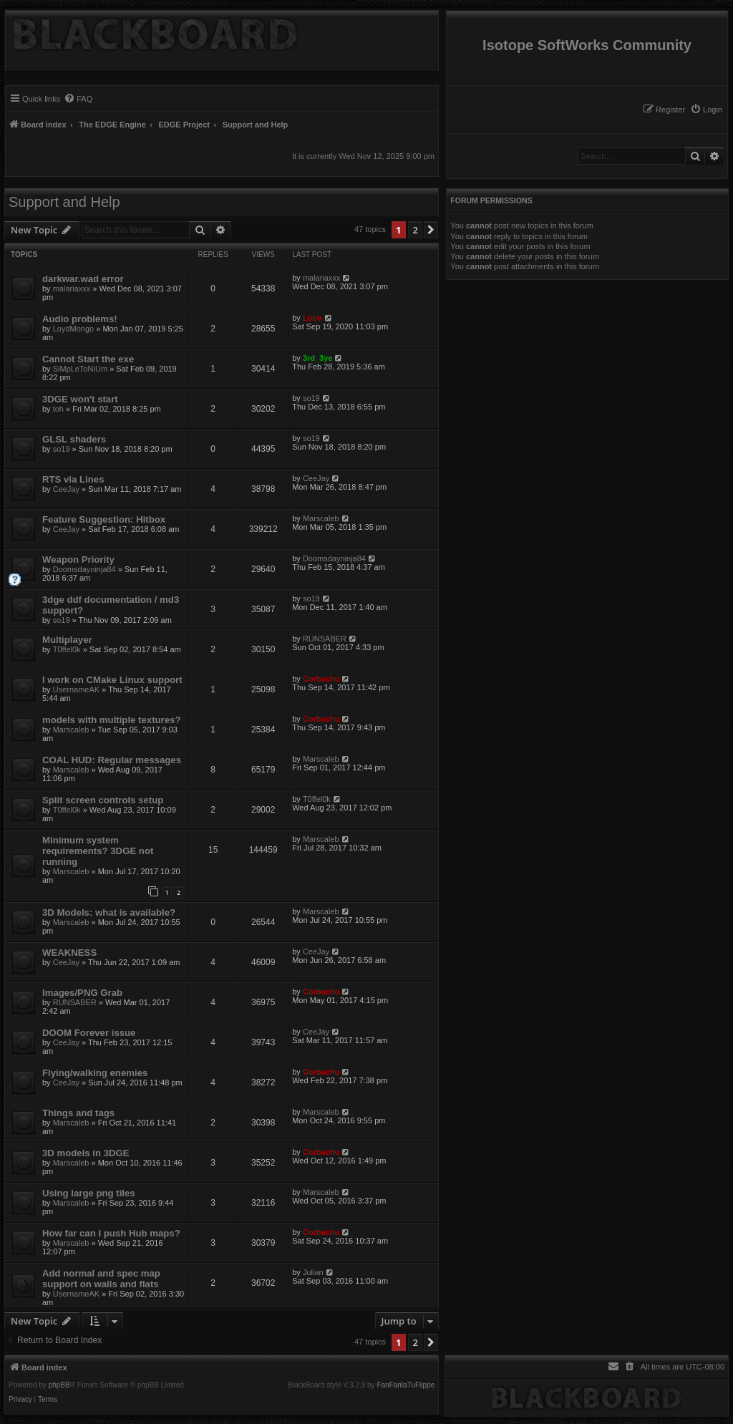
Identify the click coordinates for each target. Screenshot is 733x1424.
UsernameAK (76, 689)
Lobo (312, 318)
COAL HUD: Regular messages (111, 760)
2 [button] (414, 229)
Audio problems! (79, 319)
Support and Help (64, 202)
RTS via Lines (73, 479)
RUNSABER (324, 638)
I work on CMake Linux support (112, 679)
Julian (313, 1272)
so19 (311, 398)
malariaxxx (72, 288)
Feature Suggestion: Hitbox (103, 519)
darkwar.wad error (83, 278)
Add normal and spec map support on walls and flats (101, 1278)
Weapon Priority (78, 559)
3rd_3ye (318, 358)
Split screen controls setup (102, 800)
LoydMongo (73, 328)
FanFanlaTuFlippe (406, 1385)
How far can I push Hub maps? (111, 1233)
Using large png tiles (88, 1193)
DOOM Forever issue (88, 1032)
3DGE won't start (80, 399)
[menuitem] (706, 109)
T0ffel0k (67, 649)
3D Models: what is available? (108, 912)
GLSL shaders (74, 439)
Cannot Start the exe (88, 359)
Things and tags (78, 1113)
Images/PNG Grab (82, 992)
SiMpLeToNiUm (80, 368)
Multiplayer (67, 639)
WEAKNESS (69, 952)
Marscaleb (321, 518)
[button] (431, 229)
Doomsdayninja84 (84, 569)
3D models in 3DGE (86, 1153)
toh (58, 409)
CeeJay (66, 489)
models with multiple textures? (111, 720)
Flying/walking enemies (94, 1072)
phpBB (59, 1385)
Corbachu (321, 678)
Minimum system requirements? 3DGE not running (97, 851)
